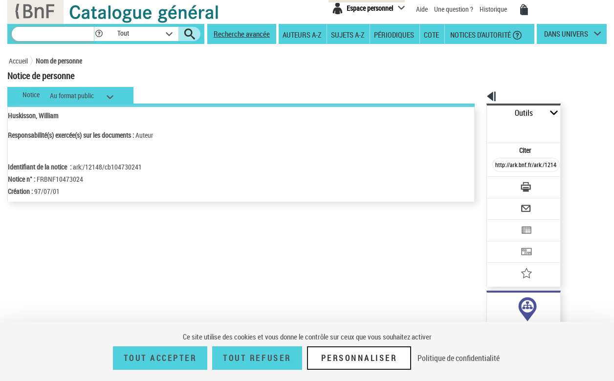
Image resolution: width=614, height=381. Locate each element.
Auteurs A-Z (302, 34)
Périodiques (394, 34)
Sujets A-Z (347, 34)
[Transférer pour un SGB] (503, 223)
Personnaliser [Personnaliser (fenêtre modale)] (359, 358)
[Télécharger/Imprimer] (500, 165)
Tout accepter (160, 358)
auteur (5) (490, 307)
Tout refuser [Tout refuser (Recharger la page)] (257, 358)
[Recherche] (53, 34)
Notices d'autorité (480, 34)
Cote (431, 34)
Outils (476, 113)
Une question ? (453, 9)
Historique (494, 9)
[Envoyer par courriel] (498, 184)
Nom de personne (59, 60)
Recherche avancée (242, 34)
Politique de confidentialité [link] (458, 358)
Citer (483, 128)
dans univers (566, 36)
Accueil (18, 60)
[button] (98, 34)
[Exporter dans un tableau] (505, 204)
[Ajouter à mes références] (504, 242)
